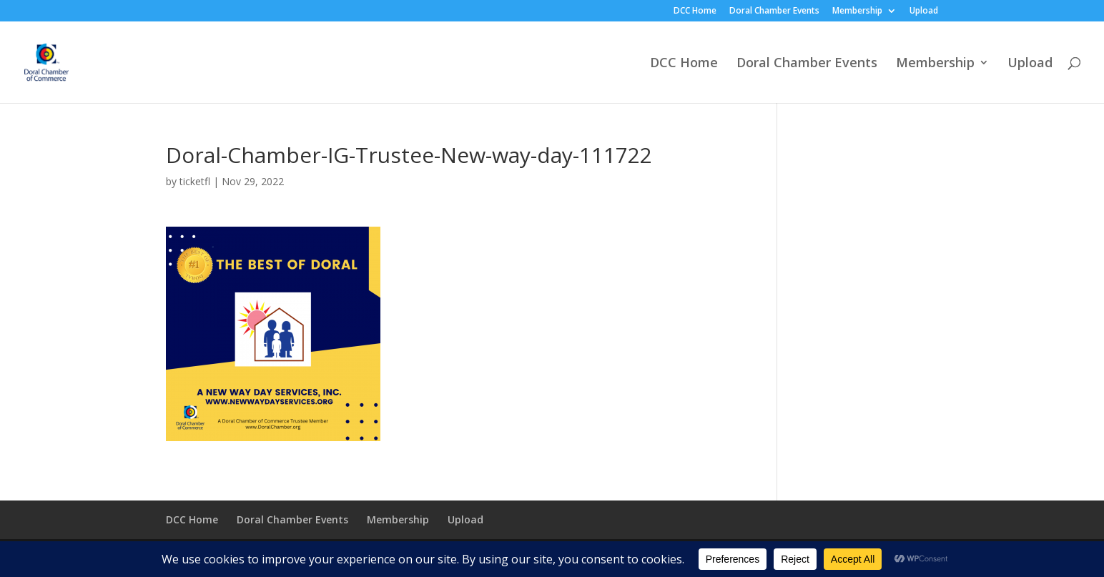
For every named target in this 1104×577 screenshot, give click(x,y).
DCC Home (695, 11)
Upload (924, 11)
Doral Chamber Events (774, 11)
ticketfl (194, 181)
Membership (857, 11)
